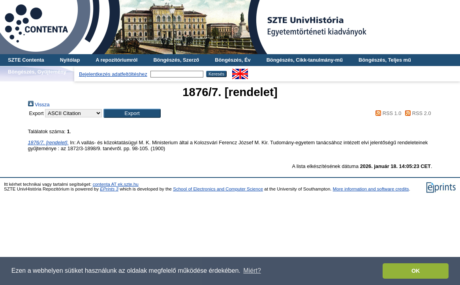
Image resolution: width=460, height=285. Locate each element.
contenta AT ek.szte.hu (116, 184)
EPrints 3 (109, 189)
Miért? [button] (252, 270)
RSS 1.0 (387, 113)
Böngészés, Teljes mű (385, 60)
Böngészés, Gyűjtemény (37, 72)
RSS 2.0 (417, 113)
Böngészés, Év (232, 60)
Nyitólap (70, 60)
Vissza (39, 105)
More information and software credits (371, 189)
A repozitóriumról (116, 60)
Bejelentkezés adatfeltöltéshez (113, 74)
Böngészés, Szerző (176, 60)
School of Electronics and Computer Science (218, 189)
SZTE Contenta (26, 60)
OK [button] (415, 271)
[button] (132, 113)
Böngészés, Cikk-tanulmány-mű (305, 60)
